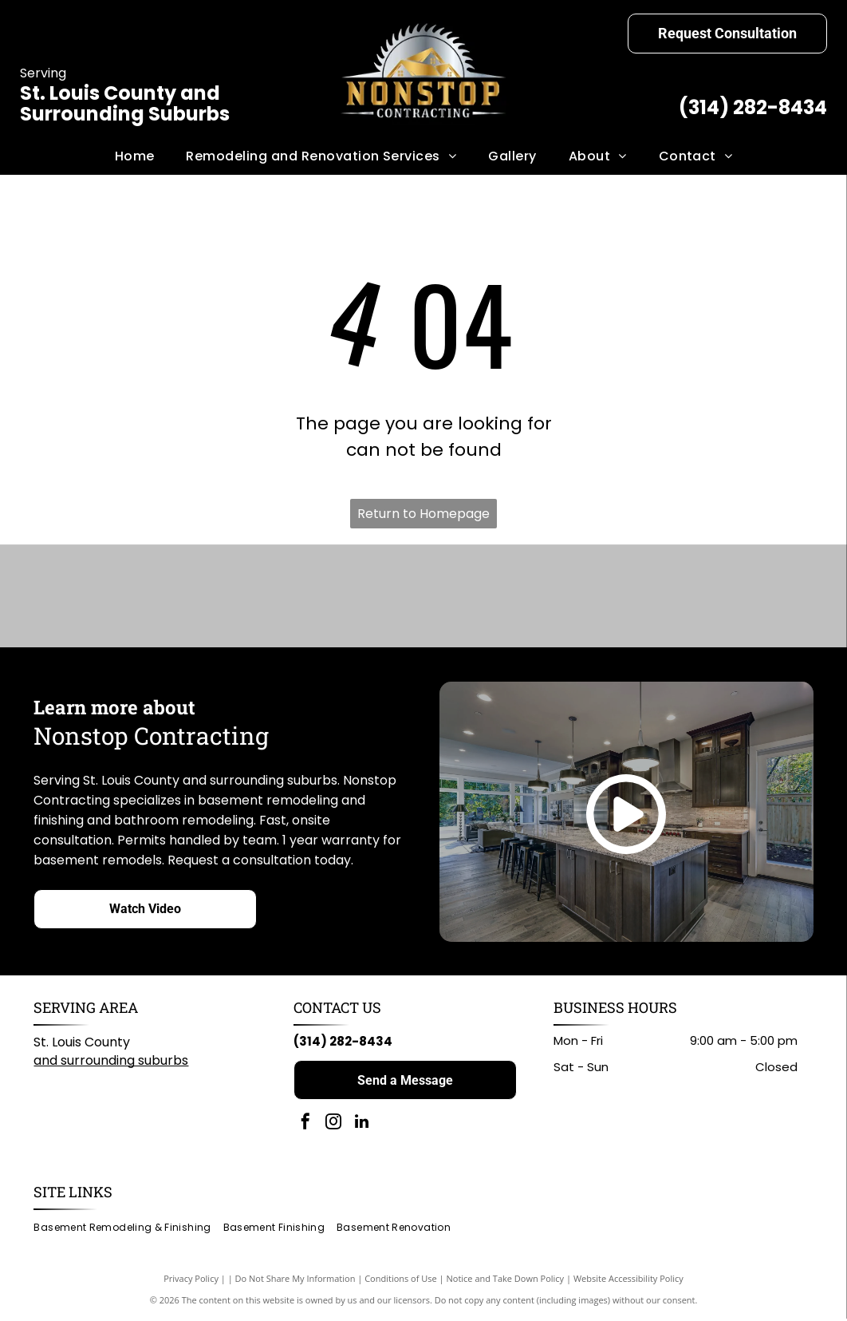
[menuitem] (135, 156)
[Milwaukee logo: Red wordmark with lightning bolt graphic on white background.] (475, 597)
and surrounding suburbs (110, 1063)
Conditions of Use (400, 1281)
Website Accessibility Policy (628, 1281)
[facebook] (305, 1126)
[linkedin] (361, 1126)
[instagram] (333, 1126)
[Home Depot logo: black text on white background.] (579, 597)
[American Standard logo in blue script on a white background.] (267, 597)
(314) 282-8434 (753, 107)
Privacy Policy (191, 1281)
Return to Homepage (423, 513)
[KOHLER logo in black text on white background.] (371, 597)
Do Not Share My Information (295, 1281)
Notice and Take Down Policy (506, 1281)
